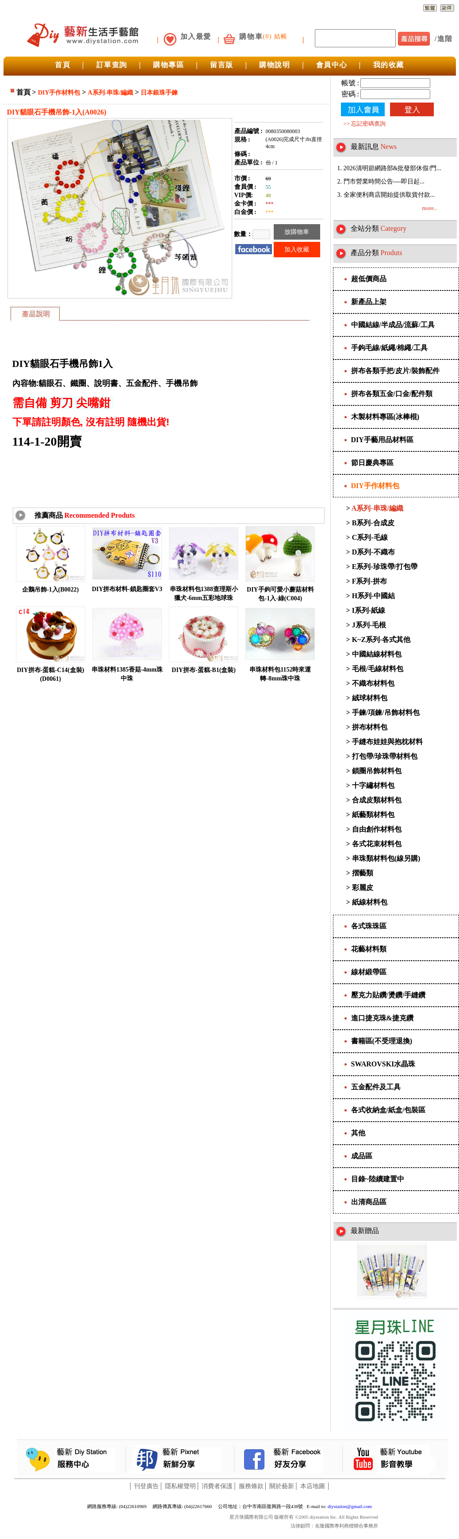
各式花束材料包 (377, 844)
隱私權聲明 (180, 1486)
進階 (445, 38)
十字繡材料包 (373, 785)
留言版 (221, 65)
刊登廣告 (146, 1486)
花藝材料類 (368, 949)
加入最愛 (195, 36)
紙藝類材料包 (373, 814)
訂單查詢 (111, 65)
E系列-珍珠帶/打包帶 (384, 566)
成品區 (361, 1156)
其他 (358, 1133)
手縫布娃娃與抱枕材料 (387, 741)
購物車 (251, 36)
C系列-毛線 (370, 537)
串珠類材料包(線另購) (386, 858)
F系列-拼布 (369, 581)
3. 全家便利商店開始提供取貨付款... (386, 194)
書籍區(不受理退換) (382, 1041)
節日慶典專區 (372, 462)
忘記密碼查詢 (368, 123)
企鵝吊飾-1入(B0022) (50, 589)
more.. (429, 208)
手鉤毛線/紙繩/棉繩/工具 (389, 347)
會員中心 (331, 65)
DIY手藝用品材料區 (382, 439)
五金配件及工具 (376, 1087)
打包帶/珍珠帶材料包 (384, 756)
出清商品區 (368, 1202)
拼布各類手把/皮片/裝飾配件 (395, 370)
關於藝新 (281, 1486)
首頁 (62, 65)
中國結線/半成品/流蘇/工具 (393, 324)
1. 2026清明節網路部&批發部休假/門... (389, 168)
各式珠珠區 (368, 926)
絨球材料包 (369, 698)
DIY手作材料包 (59, 92)
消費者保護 (217, 1486)
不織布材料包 (373, 683)
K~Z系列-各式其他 (381, 639)
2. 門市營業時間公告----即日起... (381, 181)
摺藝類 (362, 873)
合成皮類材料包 (377, 800)
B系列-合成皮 (373, 523)
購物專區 (168, 65)
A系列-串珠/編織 (110, 92)
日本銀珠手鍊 (159, 92)
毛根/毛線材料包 (377, 668)
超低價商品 (368, 279)
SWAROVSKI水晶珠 (383, 1064)
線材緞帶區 (368, 972)
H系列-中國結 (373, 596)
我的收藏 (388, 65)
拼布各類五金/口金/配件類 (392, 393)
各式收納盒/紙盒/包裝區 (388, 1110)
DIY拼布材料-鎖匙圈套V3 (127, 589)
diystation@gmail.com (350, 1506)
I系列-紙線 (369, 610)
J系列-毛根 (369, 625)
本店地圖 (312, 1486)
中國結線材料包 (377, 654)
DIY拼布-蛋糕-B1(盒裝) (204, 670)
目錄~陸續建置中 (377, 1179)
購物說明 (274, 65)
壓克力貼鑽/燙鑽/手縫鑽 (388, 995)
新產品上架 (368, 302)
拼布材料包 (369, 727)
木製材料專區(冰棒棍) (385, 416)
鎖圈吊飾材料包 (377, 771)
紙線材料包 (369, 902)
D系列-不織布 (373, 552)
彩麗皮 (362, 887)
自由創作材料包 (377, 829)
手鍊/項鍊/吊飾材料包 (386, 712)
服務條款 (251, 1486)
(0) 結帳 (275, 36)
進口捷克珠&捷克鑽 (382, 1018)
